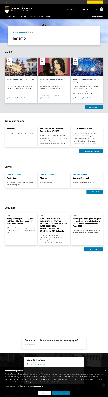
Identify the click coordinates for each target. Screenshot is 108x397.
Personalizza (44, 393)
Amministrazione (11, 16)
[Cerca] (101, 9)
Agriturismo (12, 177)
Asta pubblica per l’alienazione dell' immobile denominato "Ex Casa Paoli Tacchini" (20, 221)
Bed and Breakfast (81, 177)
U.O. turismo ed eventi (82, 128)
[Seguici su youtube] (83, 9)
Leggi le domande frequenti (36, 364)
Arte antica (12, 128)
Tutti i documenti (93, 249)
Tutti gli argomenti (97, 17)
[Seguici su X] (79, 9)
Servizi (32, 16)
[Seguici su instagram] (76, 9)
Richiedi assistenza (34, 367)
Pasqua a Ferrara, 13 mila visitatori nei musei (21, 80)
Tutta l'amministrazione (91, 151)
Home (15, 32)
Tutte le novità (94, 107)
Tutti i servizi (95, 192)
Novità (23, 16)
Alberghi (43, 177)
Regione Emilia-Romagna (11, 2)
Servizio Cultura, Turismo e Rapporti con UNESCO (51, 130)
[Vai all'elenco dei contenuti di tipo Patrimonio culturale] (46, 95)
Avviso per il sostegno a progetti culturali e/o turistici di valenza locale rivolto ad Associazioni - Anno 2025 (87, 222)
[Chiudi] (105, 370)
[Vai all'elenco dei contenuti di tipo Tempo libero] (20, 98)
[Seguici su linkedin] (86, 9)
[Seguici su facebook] (73, 9)
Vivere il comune (45, 16)
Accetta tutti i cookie (61, 393)
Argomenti (22, 32)
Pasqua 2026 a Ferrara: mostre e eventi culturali (51, 80)
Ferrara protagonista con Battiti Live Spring (86, 80)
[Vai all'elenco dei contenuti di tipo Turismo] (11, 98)
